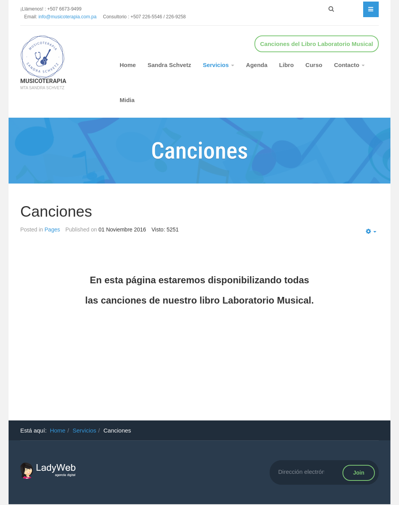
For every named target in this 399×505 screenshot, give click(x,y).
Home (128, 65)
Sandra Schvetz (169, 65)
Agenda (256, 65)
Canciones (56, 211)
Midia (127, 100)
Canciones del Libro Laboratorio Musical (316, 44)
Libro (286, 65)
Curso (313, 65)
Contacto (349, 65)
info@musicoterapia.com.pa (71, 16)
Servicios (218, 65)
